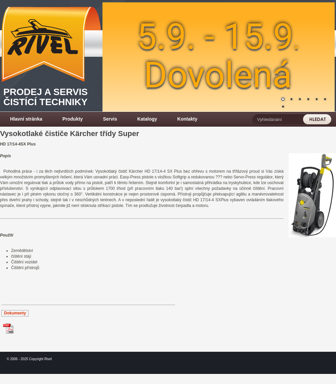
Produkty (72, 119)
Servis (110, 119)
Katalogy (147, 119)
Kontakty (187, 119)
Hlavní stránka (26, 119)
